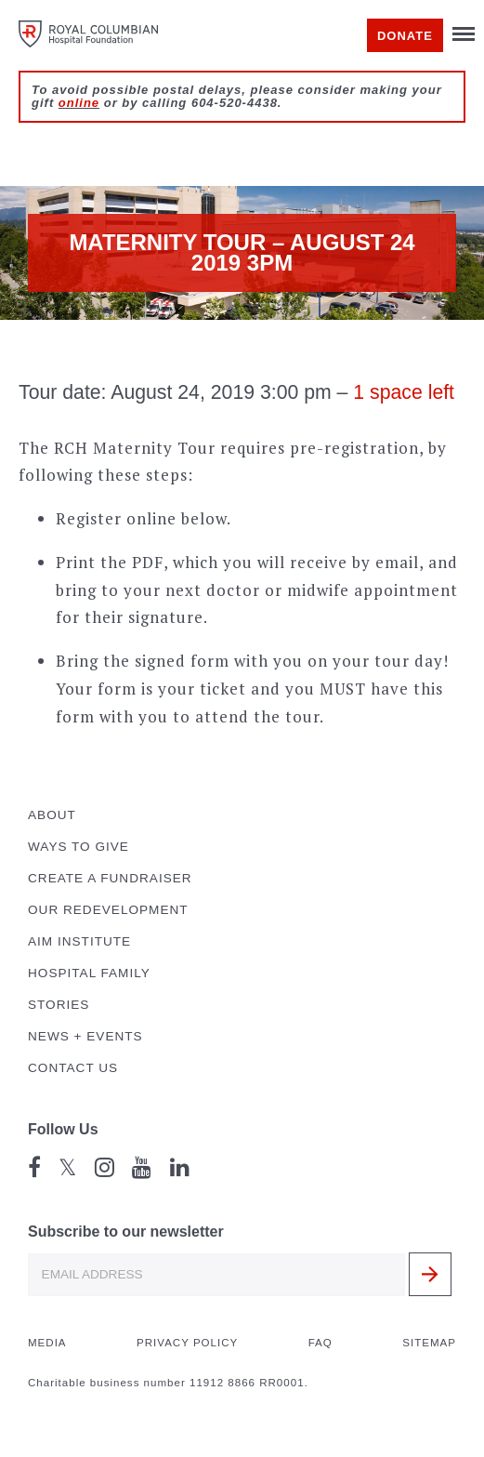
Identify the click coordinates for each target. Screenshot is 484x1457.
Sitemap (429, 1342)
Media (47, 1342)
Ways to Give (78, 847)
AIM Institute (79, 941)
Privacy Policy (187, 1342)
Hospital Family (89, 973)
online (79, 103)
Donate (405, 36)
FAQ (320, 1342)
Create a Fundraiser (110, 878)
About (52, 815)
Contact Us (73, 1068)
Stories (58, 1005)
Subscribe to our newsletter (126, 1231)
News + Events (85, 1036)
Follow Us (63, 1129)
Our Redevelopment (108, 910)
